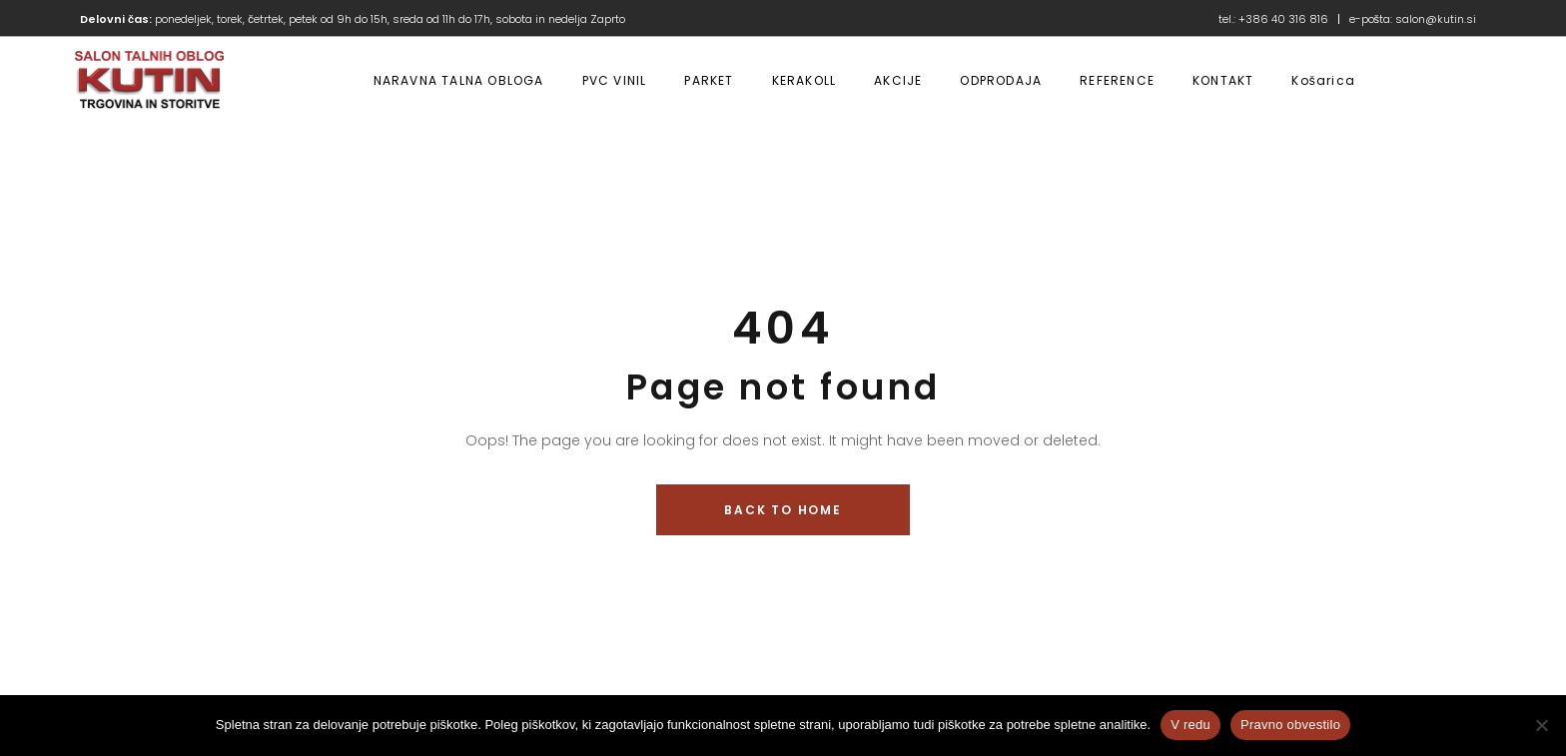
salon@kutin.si (1435, 19)
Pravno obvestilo (1290, 724)
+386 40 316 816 (1283, 19)
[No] (1541, 725)
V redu (1190, 724)
